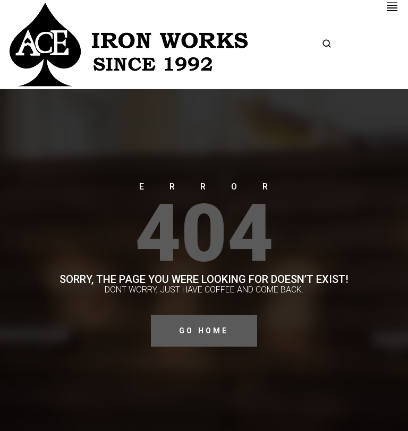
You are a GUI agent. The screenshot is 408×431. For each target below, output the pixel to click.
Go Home (203, 330)
